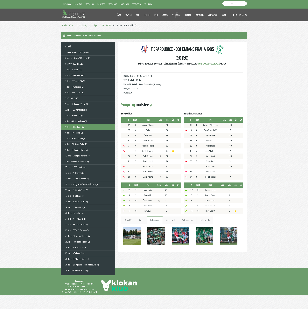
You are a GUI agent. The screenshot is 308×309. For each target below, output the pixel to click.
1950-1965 (89, 4)
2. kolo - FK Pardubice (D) (75, 75)
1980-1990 (112, 4)
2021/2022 (106, 25)
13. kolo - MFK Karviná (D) (75, 173)
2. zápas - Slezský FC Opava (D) (77, 58)
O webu (128, 15)
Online (141, 220)
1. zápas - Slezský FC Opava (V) (77, 52)
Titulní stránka (68, 25)
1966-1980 (101, 4)
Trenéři (147, 15)
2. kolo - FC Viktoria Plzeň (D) (76, 110)
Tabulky (187, 15)
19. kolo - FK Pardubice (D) (75, 207)
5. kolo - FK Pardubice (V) (74, 127)
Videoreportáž (187, 220)
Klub (137, 15)
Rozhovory (199, 15)
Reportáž (128, 220)
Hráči (156, 15)
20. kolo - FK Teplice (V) (74, 213)
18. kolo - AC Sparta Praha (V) (76, 201)
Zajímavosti (213, 15)
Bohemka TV (205, 220)
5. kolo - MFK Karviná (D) (74, 92)
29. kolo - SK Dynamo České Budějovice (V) (82, 264)
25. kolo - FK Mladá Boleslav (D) (77, 242)
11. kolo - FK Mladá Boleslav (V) (77, 161)
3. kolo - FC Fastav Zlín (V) (75, 81)
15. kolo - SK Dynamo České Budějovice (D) (81, 184)
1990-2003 (124, 4)
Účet (224, 15)
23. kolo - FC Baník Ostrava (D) (77, 230)
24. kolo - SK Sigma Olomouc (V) (77, 236)
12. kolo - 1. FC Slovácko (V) (75, 167)
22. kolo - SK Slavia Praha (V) (76, 224)
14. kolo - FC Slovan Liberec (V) (77, 178)
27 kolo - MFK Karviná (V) (75, 253)
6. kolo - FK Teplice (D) (74, 132)
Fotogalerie (154, 220)
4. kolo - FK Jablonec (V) (74, 87)
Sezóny (165, 15)
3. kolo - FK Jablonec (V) (74, 115)
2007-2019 (136, 4)
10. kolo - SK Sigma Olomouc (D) (77, 155)
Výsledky (176, 15)
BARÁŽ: (68, 46)
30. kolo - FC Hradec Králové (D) (77, 270)
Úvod (119, 15)
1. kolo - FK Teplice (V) (73, 69)
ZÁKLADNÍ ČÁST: (71, 98)
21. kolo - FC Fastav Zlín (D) (75, 219)
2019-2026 (148, 4)
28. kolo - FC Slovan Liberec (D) (77, 259)
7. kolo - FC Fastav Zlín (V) (75, 138)
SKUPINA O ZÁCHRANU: (74, 64)
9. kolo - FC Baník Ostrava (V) (76, 150)
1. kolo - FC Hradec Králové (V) (76, 104)
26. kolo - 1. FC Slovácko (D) (75, 247)
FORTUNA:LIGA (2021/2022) (209, 64)
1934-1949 (78, 4)
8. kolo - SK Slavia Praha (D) (76, 144)
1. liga (94, 25)
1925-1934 (67, 4)
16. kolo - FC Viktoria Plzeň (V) (76, 190)
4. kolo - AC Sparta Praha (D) (76, 121)
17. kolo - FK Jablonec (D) (74, 196)
